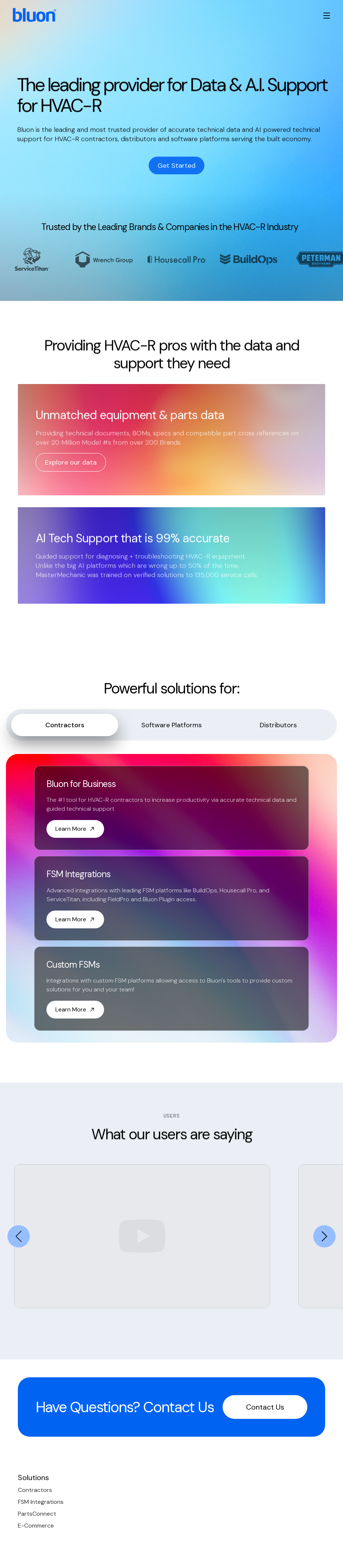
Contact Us (265, 1407)
